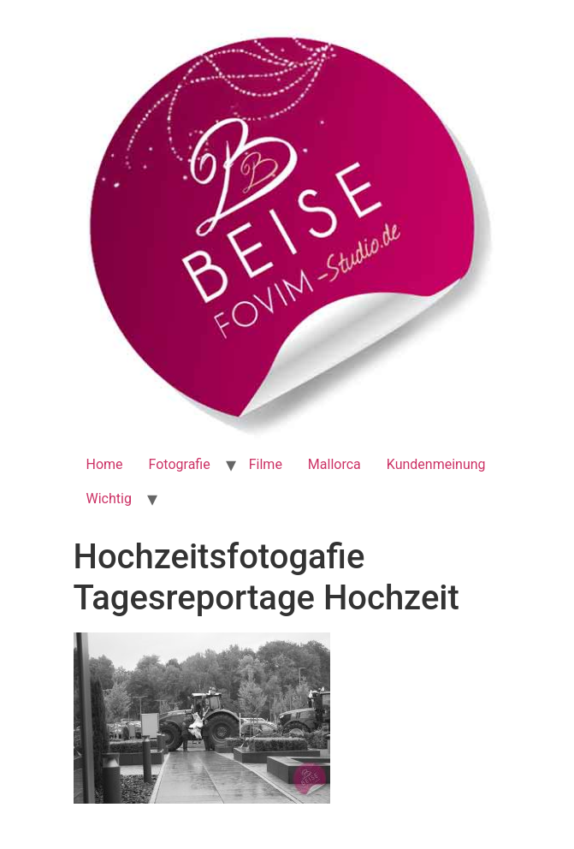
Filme (265, 464)
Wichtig (109, 498)
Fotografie (179, 464)
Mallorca (334, 464)
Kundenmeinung (436, 464)
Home (104, 464)
